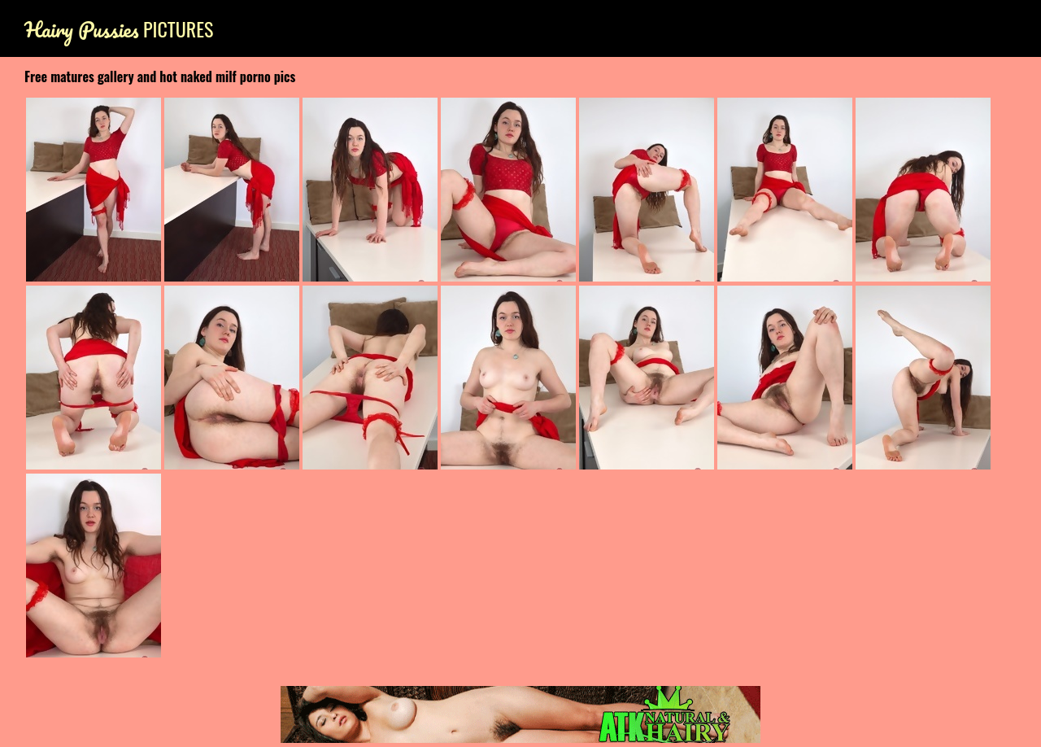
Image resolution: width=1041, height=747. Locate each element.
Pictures (118, 29)
